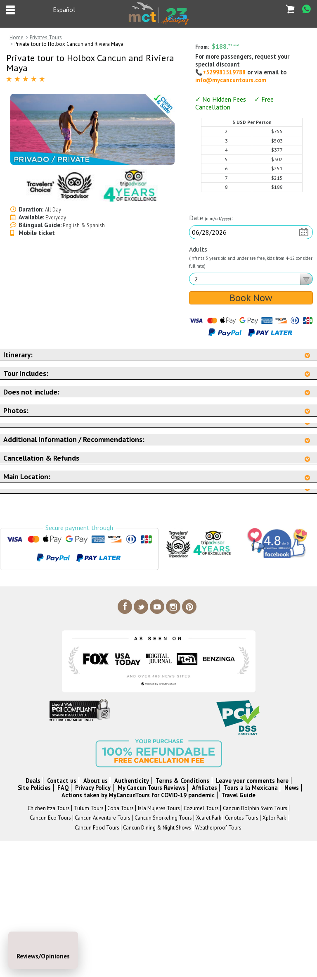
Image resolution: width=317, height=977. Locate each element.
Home (16, 37)
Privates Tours (46, 37)
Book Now (250, 297)
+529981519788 (225, 72)
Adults (250, 257)
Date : (211, 218)
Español (64, 9)
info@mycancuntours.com (230, 80)
